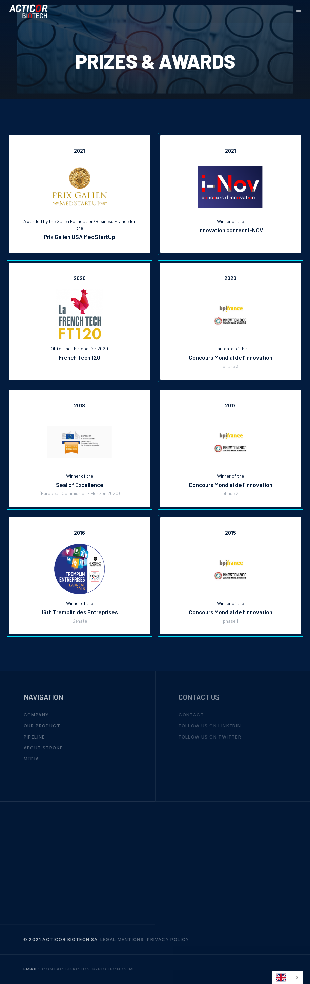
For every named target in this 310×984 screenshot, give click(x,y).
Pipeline (34, 737)
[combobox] (287, 977)
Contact (191, 715)
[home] (28, 11)
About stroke (43, 747)
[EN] (287, 977)
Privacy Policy (168, 939)
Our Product (42, 726)
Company (36, 715)
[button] (298, 11)
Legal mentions (122, 939)
